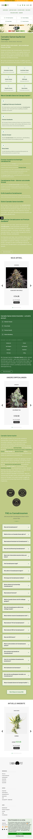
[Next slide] (30, 285)
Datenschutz (4, 796)
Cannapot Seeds (22, 167)
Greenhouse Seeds (19, 454)
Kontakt (3, 811)
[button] (12, 307)
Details (16, 302)
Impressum (4, 780)
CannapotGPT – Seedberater (7, 799)
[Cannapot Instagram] (2, 829)
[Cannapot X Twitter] (6, 829)
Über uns (3, 773)
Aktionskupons (5, 792)
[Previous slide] (2, 285)
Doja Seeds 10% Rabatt (10, 0)
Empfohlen (4, 790)
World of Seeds (19, 456)
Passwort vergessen (6, 809)
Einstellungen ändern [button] (20, 836)
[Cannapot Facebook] (4, 829)
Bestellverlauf (4, 807)
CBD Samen (27, 10)
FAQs (3, 813)
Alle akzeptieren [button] (20, 833)
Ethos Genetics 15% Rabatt (22, 0)
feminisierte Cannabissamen (13, 469)
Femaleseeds (10, 454)
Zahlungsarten (4, 777)
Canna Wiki (4, 782)
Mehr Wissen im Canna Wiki (17, 697)
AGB (3, 797)
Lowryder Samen (13, 10)
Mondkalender (4, 814)
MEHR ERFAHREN (6, 251)
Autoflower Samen (6, 473)
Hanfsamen (5, 10)
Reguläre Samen (14, 12)
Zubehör (21, 12)
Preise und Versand (5, 775)
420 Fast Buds (17, 452)
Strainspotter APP (5, 794)
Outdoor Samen (21, 10)
